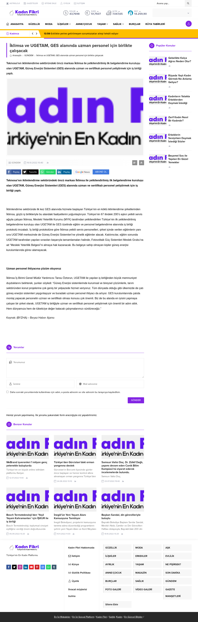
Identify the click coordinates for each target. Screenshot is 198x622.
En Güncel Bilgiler (133, 616)
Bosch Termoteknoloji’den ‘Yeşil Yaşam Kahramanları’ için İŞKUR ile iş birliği (27, 518)
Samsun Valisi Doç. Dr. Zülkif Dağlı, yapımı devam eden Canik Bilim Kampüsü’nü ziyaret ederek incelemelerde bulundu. (122, 467)
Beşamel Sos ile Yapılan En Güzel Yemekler (178, 159)
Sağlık (112, 616)
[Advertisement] (75, 332)
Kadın (119, 616)
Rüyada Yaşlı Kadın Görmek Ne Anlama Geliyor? (180, 79)
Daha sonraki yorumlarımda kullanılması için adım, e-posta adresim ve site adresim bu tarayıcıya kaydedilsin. (65, 392)
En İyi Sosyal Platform (83, 616)
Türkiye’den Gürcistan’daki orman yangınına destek (74, 464)
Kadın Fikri (101, 616)
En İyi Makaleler (62, 616)
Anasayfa (15, 55)
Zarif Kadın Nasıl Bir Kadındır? (178, 119)
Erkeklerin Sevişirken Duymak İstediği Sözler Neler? (179, 140)
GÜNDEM (28, 55)
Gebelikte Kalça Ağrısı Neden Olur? (179, 59)
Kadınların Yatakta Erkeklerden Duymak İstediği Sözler (179, 101)
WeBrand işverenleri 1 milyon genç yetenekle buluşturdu (26, 464)
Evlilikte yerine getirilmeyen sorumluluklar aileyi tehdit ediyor (81, 33)
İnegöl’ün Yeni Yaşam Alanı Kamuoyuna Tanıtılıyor (70, 516)
